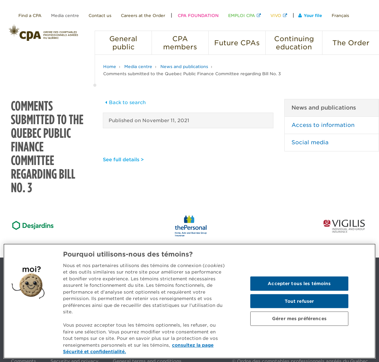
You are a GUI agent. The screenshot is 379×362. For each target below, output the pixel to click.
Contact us (100, 15)
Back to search (124, 102)
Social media (310, 142)
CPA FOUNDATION (198, 15)
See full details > (123, 159)
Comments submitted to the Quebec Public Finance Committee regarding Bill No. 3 (192, 73)
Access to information (322, 125)
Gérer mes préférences (299, 318)
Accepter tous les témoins (299, 283)
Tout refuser (299, 300)
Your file (310, 15)
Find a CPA (30, 15)
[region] (189, 301)
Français (340, 15)
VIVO (275, 15)
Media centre (65, 15)
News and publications (184, 66)
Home (109, 66)
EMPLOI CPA (241, 15)
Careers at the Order (143, 15)
